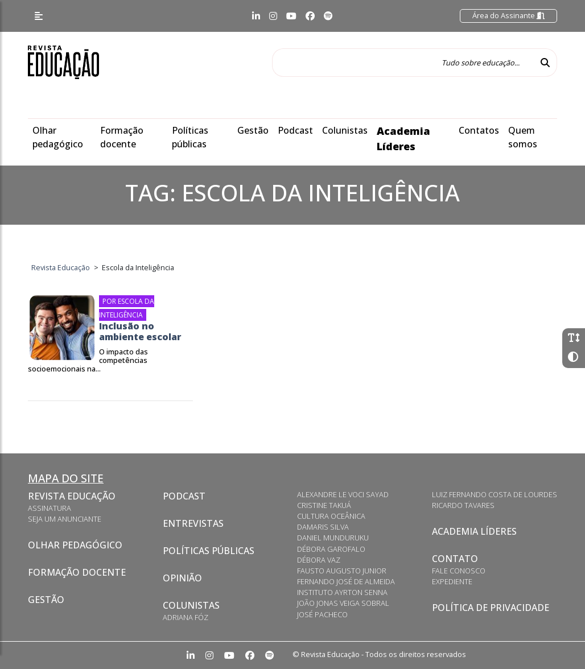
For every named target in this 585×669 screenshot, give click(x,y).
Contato (455, 558)
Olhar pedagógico (75, 545)
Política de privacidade (490, 607)
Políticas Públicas (208, 550)
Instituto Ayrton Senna (342, 592)
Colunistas (345, 130)
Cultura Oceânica (331, 516)
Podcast (295, 130)
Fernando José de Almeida (346, 581)
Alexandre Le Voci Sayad (343, 494)
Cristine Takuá (324, 505)
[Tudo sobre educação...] (403, 62)
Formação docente (77, 572)
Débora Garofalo (331, 549)
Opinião (182, 578)
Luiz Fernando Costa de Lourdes (494, 494)
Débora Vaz (318, 560)
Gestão (253, 130)
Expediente (452, 581)
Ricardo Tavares (463, 505)
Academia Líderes (474, 531)
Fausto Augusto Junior (341, 570)
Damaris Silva (323, 527)
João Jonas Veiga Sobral (343, 603)
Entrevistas (193, 523)
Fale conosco (458, 570)
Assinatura (49, 508)
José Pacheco (322, 614)
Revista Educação (72, 496)
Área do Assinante (508, 15)
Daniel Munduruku (333, 537)
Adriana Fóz (185, 617)
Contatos (479, 130)
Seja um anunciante (64, 519)
